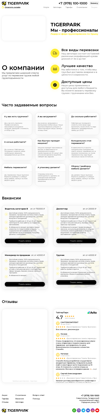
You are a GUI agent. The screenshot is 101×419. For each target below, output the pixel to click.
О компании (82, 7)
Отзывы (5, 402)
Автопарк (57, 7)
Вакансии (19, 399)
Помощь (36, 399)
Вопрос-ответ (39, 395)
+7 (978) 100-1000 (72, 3)
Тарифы (69, 7)
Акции (4, 395)
